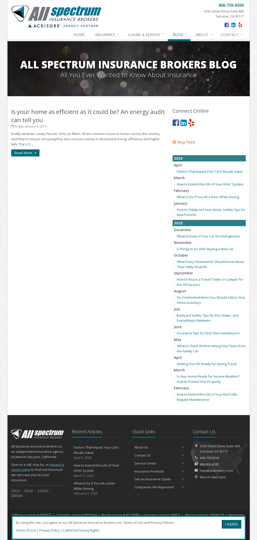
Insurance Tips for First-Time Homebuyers (208, 333)
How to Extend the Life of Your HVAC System (210, 184)
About (204, 34)
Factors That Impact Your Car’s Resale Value (210, 171)
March (179, 177)
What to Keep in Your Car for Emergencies (208, 236)
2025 (178, 222)
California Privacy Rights (81, 530)
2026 (178, 158)
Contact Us (159, 455)
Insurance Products (159, 471)
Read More (25, 152)
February (181, 190)
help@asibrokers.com (216, 470)
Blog (180, 34)
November (183, 242)
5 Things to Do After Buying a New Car (205, 249)
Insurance (107, 34)
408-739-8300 (209, 458)
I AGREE (231, 524)
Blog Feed (184, 141)
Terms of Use (26, 530)
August (180, 291)
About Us (159, 447)
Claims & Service (146, 34)
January (181, 203)
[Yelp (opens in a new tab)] (240, 24)
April (178, 165)
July (177, 309)
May (177, 339)
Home (79, 34)
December (182, 229)
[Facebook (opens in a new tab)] (227, 24)
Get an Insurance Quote (159, 479)
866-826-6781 (209, 464)
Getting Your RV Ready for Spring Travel (207, 364)
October (181, 255)
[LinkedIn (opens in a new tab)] (233, 24)
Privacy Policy (49, 530)
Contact (232, 34)
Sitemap (17, 495)
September (183, 273)
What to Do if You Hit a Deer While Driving (208, 197)
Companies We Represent (159, 487)
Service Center (159, 463)
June (178, 326)
